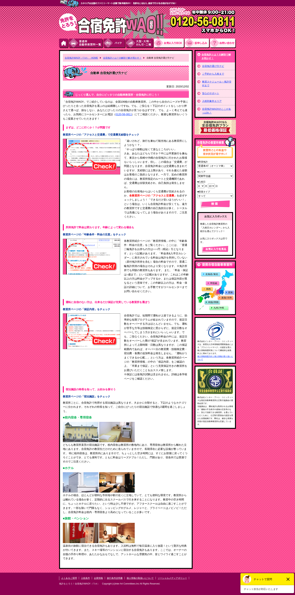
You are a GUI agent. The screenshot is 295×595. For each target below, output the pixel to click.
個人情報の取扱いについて (140, 578)
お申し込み (197, 43)
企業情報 (98, 578)
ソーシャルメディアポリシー (172, 578)
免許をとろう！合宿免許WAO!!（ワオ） (79, 583)
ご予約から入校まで (213, 73)
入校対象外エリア (212, 101)
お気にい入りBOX (169, 43)
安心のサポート (210, 93)
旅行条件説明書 (115, 578)
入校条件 (85, 578)
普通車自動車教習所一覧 (86, 43)
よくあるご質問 (69, 578)
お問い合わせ (223, 43)
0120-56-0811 (124, 114)
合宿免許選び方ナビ (213, 66)
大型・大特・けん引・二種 (140, 43)
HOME (64, 43)
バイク (114, 43)
